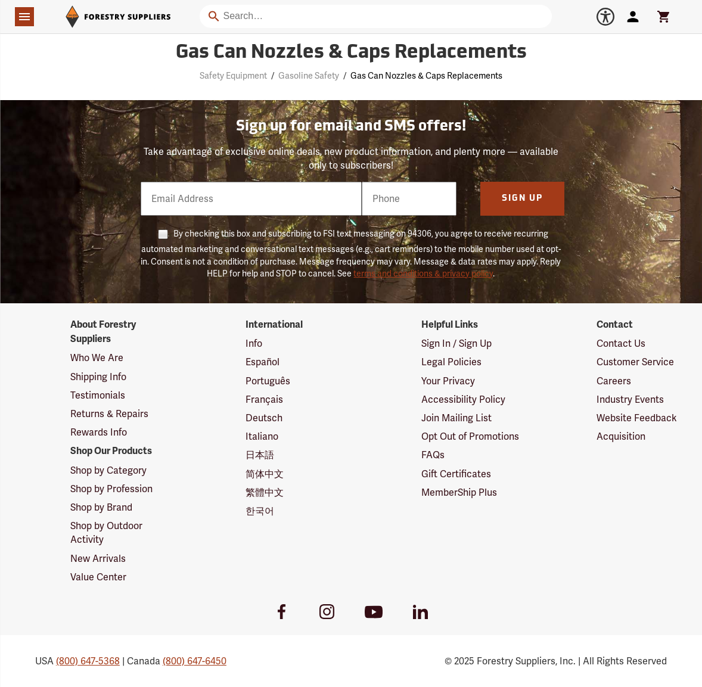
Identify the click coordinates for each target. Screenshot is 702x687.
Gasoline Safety (308, 75)
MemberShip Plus (459, 492)
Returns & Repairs (109, 414)
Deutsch (264, 418)
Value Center (98, 577)
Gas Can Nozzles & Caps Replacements (426, 75)
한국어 (260, 511)
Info (254, 343)
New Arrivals (98, 558)
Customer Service (635, 362)
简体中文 (265, 474)
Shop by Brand (101, 507)
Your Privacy (448, 381)
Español (262, 362)
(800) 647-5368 (88, 661)
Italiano (262, 436)
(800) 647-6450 (194, 661)
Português (268, 381)
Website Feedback (637, 418)
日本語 (260, 455)
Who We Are (96, 358)
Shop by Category (108, 470)
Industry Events (630, 399)
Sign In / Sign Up (456, 343)
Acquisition (621, 436)
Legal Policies (451, 362)
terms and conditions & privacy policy (423, 273)
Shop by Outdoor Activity (106, 533)
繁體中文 (265, 492)
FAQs (433, 455)
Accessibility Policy (463, 399)
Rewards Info (98, 432)
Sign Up (522, 198)
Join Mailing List (456, 418)
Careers (614, 381)
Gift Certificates (456, 474)
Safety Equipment (233, 75)
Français (264, 399)
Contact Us (621, 343)
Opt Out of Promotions (470, 436)
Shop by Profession (111, 489)
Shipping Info (98, 377)
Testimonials (97, 395)
